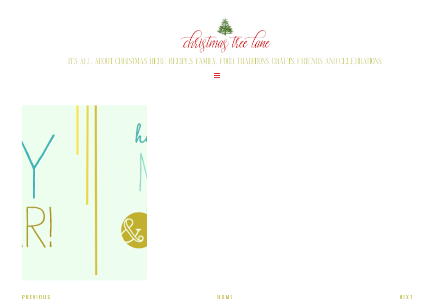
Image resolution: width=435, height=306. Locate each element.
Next (406, 296)
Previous (36, 296)
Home (225, 296)
